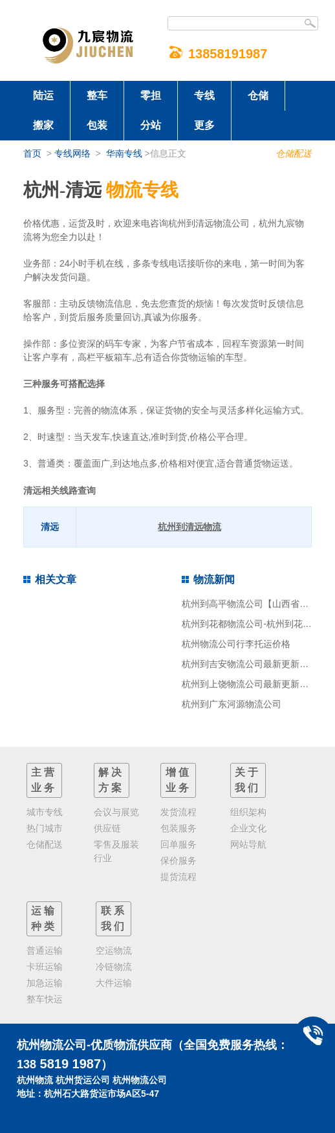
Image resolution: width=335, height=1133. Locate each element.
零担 (150, 95)
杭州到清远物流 (189, 527)
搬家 (43, 125)
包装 (97, 125)
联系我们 (114, 918)
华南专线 (124, 153)
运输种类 (44, 918)
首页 (32, 153)
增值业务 (178, 780)
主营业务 (44, 780)
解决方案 (111, 780)
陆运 (43, 95)
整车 (97, 95)
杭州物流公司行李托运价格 (236, 644)
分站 (150, 125)
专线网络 (72, 153)
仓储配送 (294, 153)
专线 (204, 95)
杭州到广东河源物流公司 (231, 704)
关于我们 (248, 780)
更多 (204, 125)
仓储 (258, 95)
